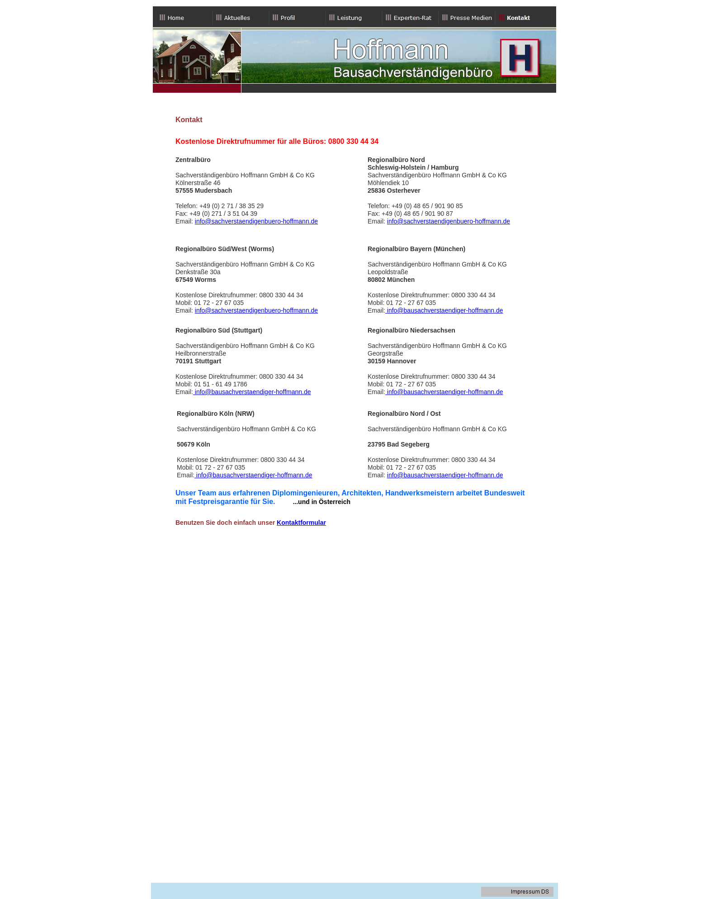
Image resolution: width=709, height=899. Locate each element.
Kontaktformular (301, 522)
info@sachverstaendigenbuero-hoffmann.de (256, 221)
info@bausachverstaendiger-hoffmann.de (444, 310)
